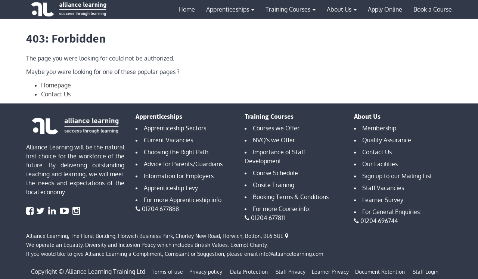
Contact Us (56, 94)
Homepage (56, 85)
